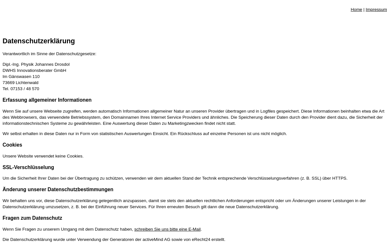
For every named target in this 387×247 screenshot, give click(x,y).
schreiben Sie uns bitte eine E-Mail (167, 229)
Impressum (376, 9)
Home (356, 9)
